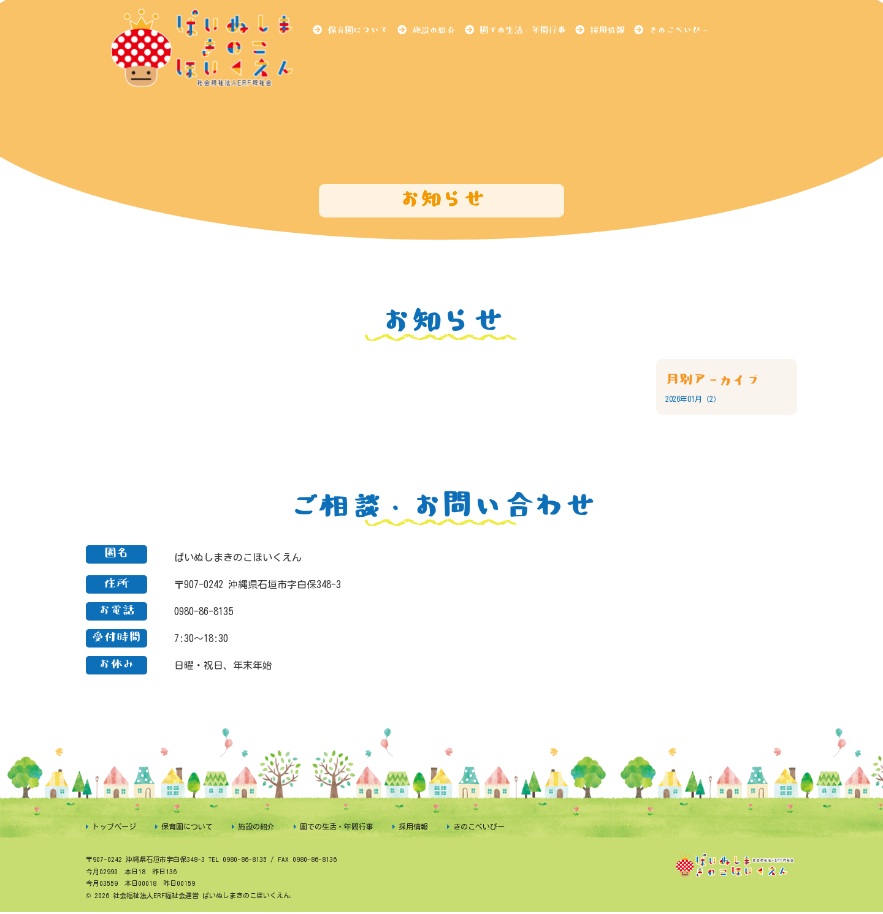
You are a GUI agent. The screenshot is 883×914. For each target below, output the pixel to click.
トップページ (114, 826)
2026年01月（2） (693, 398)
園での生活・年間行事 (522, 30)
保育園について (357, 30)
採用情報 (607, 30)
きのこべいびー (679, 30)
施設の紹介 (433, 30)
